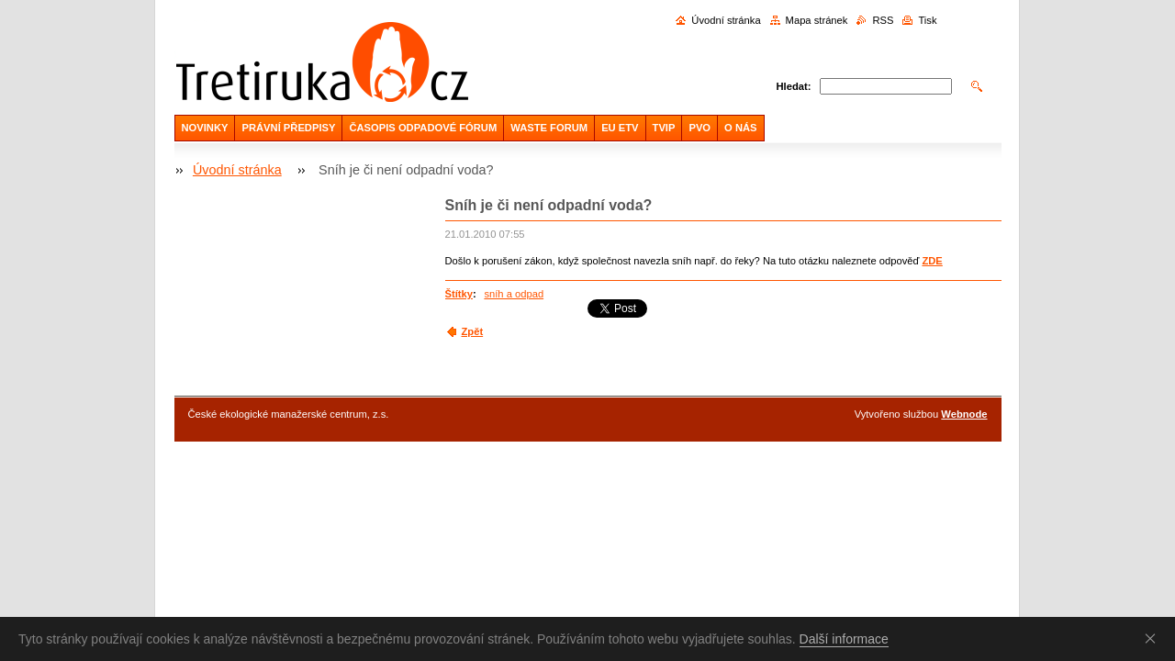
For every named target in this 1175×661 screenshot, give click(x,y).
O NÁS (740, 127)
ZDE (932, 260)
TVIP (664, 127)
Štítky (459, 293)
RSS (882, 20)
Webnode (964, 414)
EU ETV (619, 127)
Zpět (473, 331)
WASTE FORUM (549, 127)
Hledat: (794, 86)
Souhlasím (1154, 638)
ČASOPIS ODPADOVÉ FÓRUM (423, 127)
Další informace (844, 639)
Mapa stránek (817, 20)
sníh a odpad (513, 293)
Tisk (927, 20)
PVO (699, 127)
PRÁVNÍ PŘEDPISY (288, 127)
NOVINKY (205, 127)
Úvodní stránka (725, 20)
